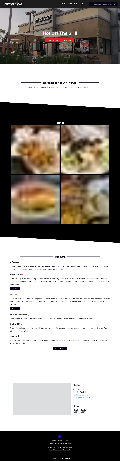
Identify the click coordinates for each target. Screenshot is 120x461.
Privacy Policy (67, 450)
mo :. (14, 294)
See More (15, 288)
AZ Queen (16, 262)
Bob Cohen (16, 274)
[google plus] (21, 262)
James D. (16, 336)
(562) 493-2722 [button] (53, 40)
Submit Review (60, 349)
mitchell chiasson (20, 314)
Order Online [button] (68, 40)
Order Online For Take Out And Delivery (103, 4)
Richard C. (16, 324)
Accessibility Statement (56, 450)
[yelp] (22, 324)
